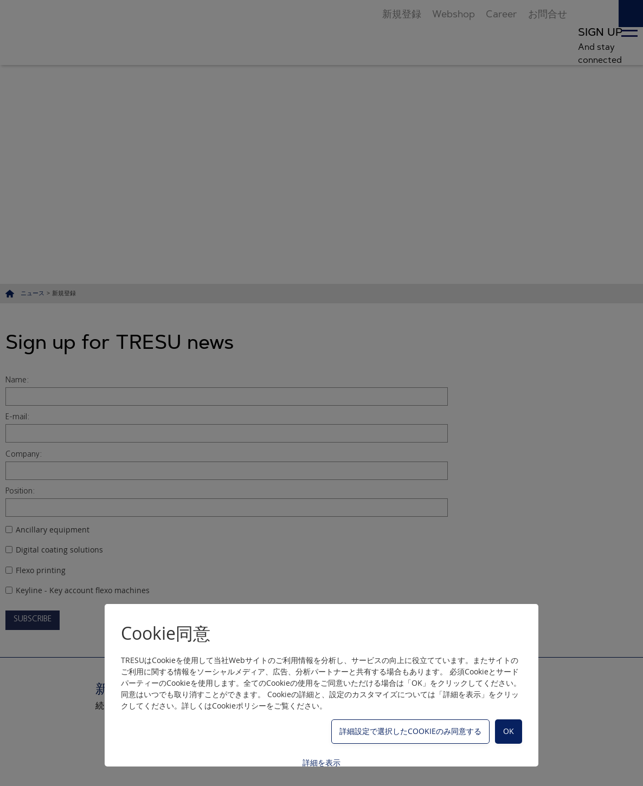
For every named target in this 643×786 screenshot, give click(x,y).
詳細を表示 (321, 762)
